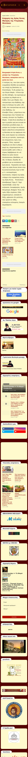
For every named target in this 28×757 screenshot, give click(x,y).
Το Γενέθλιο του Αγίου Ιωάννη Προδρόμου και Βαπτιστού (6, 240)
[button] (2, 5)
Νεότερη (5, 284)
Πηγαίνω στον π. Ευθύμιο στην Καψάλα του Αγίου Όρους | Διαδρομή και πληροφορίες (17, 404)
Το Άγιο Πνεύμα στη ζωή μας (7, 255)
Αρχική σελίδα (5, 15)
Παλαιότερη (22, 284)
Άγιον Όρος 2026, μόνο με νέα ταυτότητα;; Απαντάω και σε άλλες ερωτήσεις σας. (7, 478)
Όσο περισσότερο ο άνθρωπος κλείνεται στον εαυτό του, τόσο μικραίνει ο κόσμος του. (20, 477)
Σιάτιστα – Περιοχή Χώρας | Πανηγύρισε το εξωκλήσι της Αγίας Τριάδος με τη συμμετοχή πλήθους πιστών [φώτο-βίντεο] (13, 586)
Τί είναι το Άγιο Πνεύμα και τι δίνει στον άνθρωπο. (20, 240)
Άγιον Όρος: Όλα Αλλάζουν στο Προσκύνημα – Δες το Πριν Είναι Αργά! (18, 396)
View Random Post (14, 294)
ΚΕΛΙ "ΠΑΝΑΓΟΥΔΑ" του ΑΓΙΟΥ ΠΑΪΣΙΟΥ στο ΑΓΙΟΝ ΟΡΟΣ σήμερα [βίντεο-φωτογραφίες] (18, 413)
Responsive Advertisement (14, 34)
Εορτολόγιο (12, 15)
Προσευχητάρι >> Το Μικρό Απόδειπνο (13, 387)
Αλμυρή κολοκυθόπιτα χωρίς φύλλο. (20, 495)
